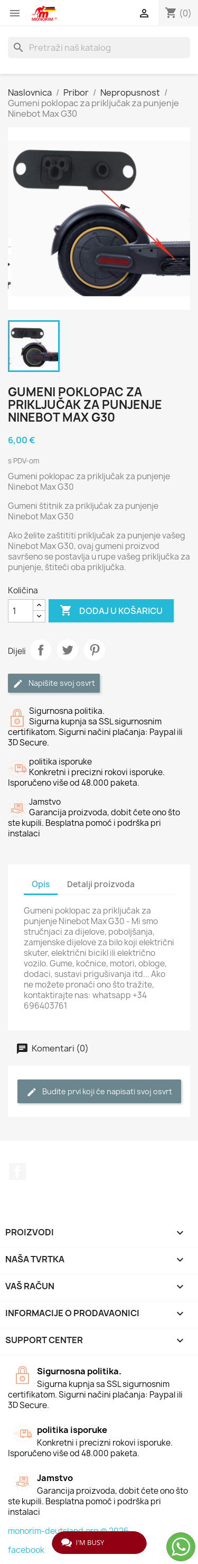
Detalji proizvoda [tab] (101, 884)
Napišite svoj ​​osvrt (54, 683)
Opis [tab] (41, 884)
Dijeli (40, 649)
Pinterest (94, 649)
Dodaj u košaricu (111, 611)
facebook (26, 1550)
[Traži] (99, 47)
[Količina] (20, 610)
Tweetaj (67, 649)
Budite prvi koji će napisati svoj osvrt (99, 1091)
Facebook (17, 1171)
